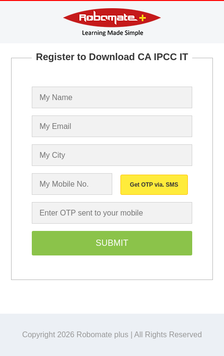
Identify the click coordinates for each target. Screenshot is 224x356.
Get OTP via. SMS (154, 184)
